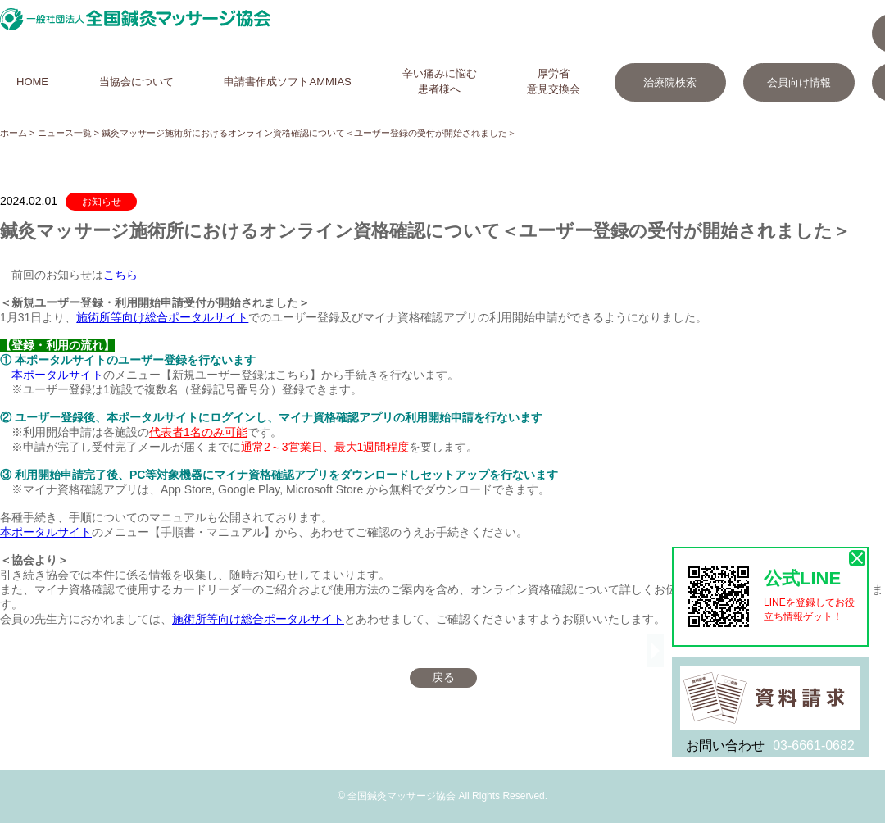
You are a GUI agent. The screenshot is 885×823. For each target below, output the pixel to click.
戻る (443, 677)
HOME (32, 81)
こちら (120, 274)
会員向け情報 (799, 82)
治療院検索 (670, 82)
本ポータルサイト (57, 374)
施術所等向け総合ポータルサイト (162, 317)
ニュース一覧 (65, 133)
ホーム (13, 133)
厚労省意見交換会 (553, 81)
